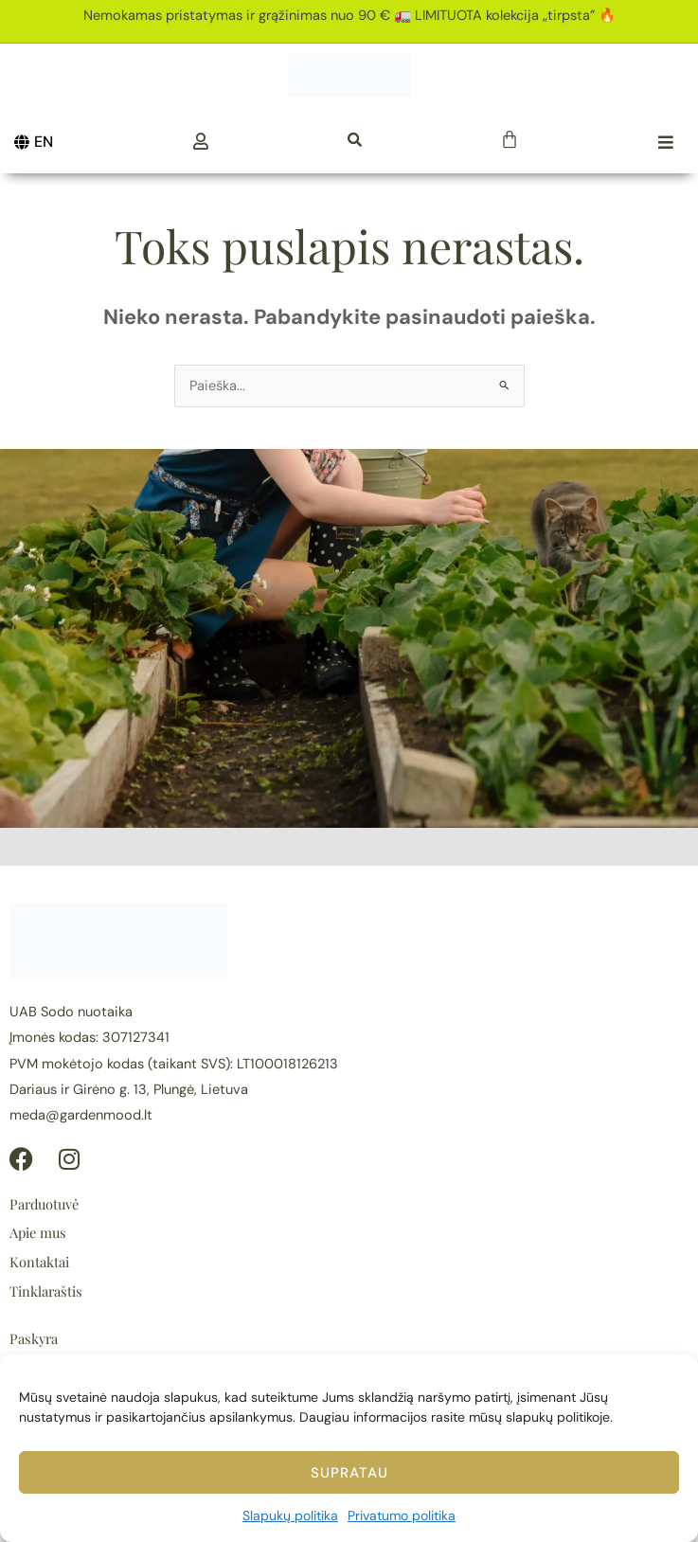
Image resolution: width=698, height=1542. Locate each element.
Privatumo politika (402, 1515)
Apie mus (37, 1232)
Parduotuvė (44, 1203)
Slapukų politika (290, 1515)
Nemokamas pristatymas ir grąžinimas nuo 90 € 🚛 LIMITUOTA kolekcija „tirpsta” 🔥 (349, 16)
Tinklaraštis (45, 1291)
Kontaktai (39, 1261)
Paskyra (33, 1338)
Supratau (349, 1472)
